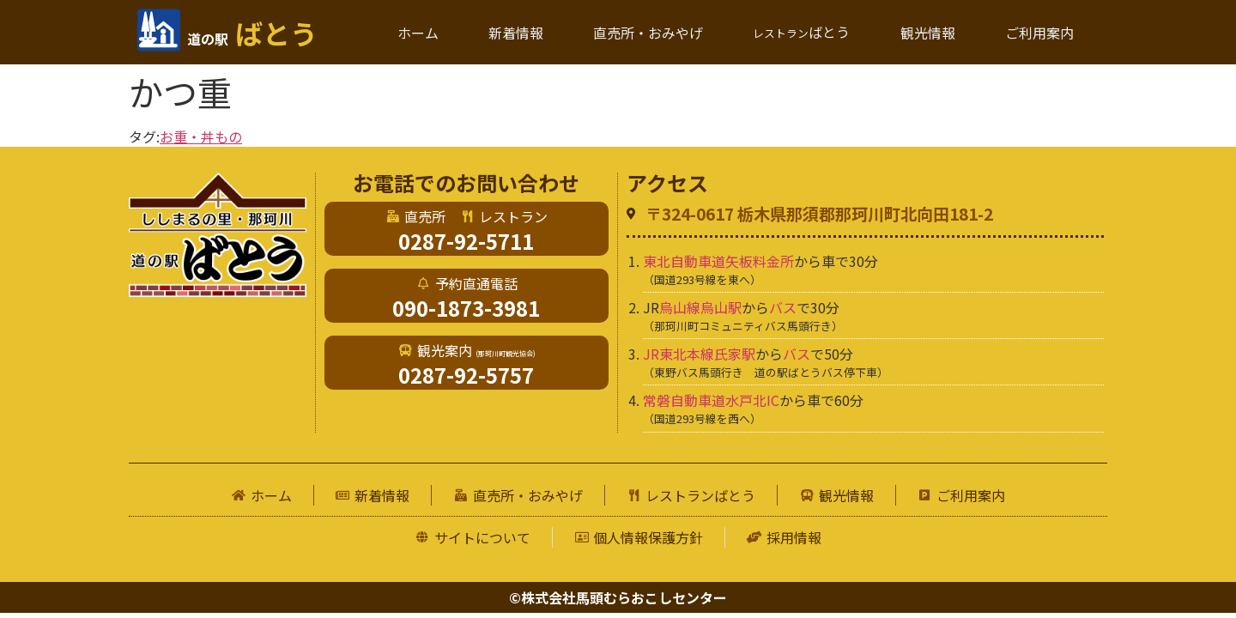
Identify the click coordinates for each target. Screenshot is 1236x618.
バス (783, 307)
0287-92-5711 (466, 241)
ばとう (252, 32)
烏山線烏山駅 (700, 307)
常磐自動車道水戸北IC (711, 400)
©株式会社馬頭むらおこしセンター (618, 597)
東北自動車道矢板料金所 (718, 261)
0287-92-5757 (466, 375)
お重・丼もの (201, 136)
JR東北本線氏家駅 (699, 353)
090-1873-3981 (466, 308)
